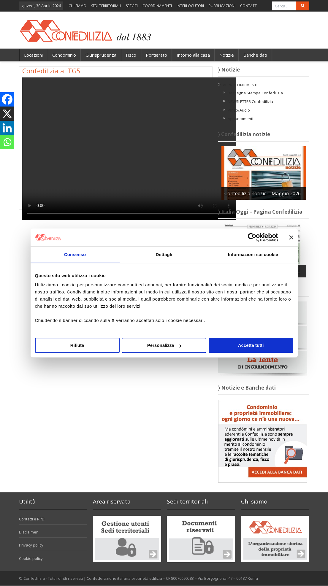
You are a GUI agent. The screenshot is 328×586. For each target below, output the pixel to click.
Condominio (64, 55)
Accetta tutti (251, 345)
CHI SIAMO (77, 5)
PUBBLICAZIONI (222, 5)
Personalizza (164, 345)
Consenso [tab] (75, 254)
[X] (7, 114)
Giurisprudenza (100, 55)
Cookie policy (31, 558)
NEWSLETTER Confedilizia (250, 101)
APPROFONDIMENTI (240, 85)
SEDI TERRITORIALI (106, 5)
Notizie (226, 55)
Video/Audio (239, 110)
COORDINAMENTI (157, 5)
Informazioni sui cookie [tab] (253, 254)
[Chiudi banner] (291, 237)
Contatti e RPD (32, 519)
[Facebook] (7, 99)
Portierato (156, 55)
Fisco (131, 55)
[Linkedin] (7, 128)
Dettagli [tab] (164, 254)
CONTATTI (249, 5)
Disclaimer (28, 532)
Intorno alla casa (193, 55)
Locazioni (33, 55)
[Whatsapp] (7, 142)
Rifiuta (77, 345)
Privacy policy (31, 545)
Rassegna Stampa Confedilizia (255, 93)
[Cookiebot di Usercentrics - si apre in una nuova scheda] (252, 237)
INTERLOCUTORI (190, 5)
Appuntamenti (240, 118)
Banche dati (255, 55)
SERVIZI (132, 5)
